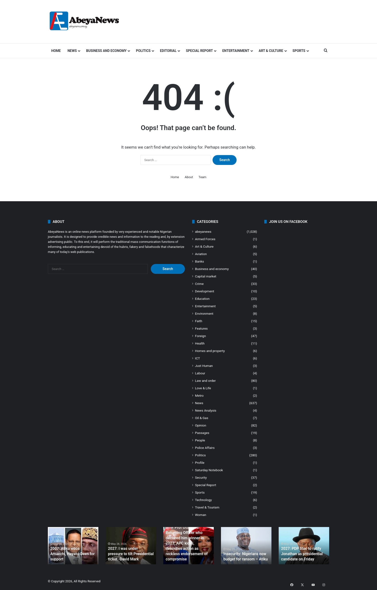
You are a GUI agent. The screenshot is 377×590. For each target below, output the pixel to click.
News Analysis (205, 410)
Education (202, 299)
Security (201, 477)
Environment (204, 313)
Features (201, 328)
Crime (199, 284)
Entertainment (235, 51)
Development (204, 291)
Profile (199, 462)
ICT (197, 358)
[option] (73, 545)
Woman (200, 515)
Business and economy (106, 51)
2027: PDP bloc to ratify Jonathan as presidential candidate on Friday (299, 554)
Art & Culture (271, 51)
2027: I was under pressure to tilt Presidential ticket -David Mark (130, 554)
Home (56, 51)
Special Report (199, 51)
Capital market (205, 276)
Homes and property (210, 351)
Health (200, 343)
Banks (199, 261)
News (72, 51)
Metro (199, 395)
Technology (203, 500)
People (200, 440)
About (189, 177)
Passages (202, 433)
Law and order (205, 381)
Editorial (168, 51)
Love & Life (203, 388)
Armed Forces (205, 239)
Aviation (201, 254)
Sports (299, 51)
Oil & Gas (201, 418)
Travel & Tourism (207, 507)
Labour (200, 373)
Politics (143, 51)
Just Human (204, 366)
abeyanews (203, 231)
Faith (198, 321)
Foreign (200, 336)
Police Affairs (204, 448)
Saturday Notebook (209, 470)
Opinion (200, 425)
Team (203, 177)
